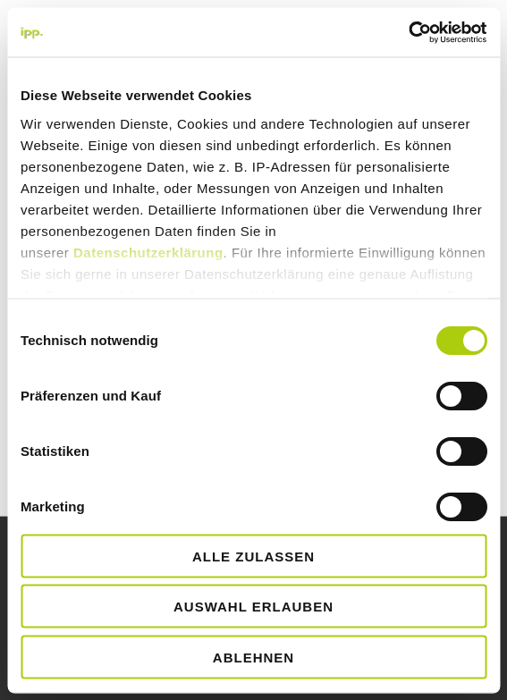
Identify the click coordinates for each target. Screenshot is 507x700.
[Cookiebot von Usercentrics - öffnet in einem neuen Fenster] (408, 32)
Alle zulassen (253, 555)
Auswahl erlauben (253, 606)
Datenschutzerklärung (148, 251)
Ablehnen (253, 656)
